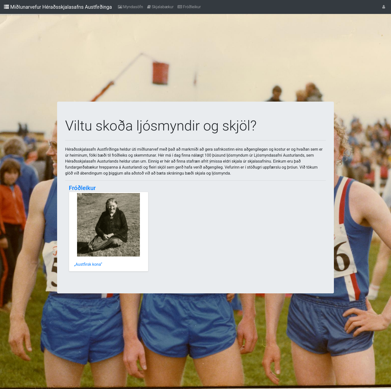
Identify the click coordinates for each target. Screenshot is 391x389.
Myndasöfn (131, 6)
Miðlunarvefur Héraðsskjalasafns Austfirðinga (58, 7)
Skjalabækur (161, 6)
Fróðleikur (190, 6)
